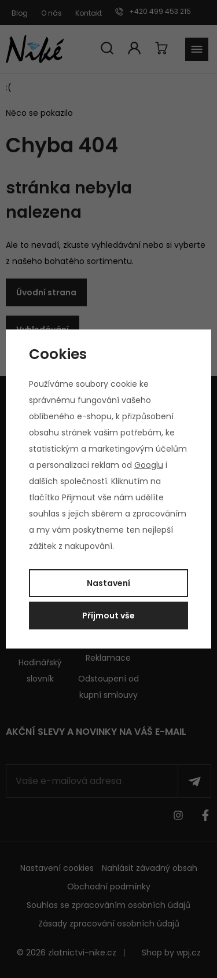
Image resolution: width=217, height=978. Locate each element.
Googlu (148, 465)
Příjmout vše (108, 615)
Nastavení (108, 583)
